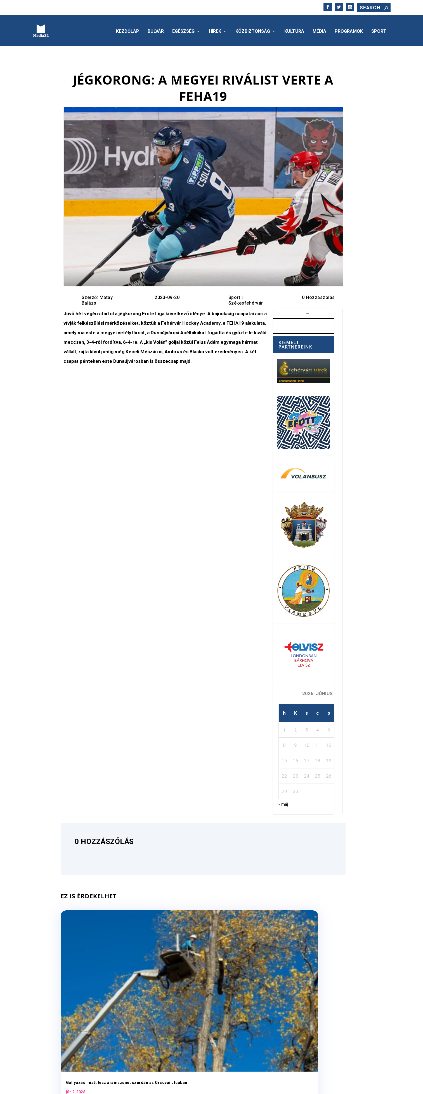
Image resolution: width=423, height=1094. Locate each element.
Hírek (215, 29)
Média (319, 29)
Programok (349, 29)
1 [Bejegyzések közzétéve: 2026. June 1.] (284, 728)
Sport (378, 29)
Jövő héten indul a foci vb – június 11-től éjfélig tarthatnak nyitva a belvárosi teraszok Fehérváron (199, 978)
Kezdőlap (127, 29)
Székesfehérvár (245, 301)
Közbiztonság (252, 29)
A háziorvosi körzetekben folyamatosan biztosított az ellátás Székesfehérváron (301, 978)
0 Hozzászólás (318, 295)
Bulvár (156, 29)
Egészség (183, 29)
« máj (283, 802)
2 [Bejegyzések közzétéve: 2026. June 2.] (295, 728)
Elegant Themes (64, 1087)
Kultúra (294, 29)
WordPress (113, 1087)
